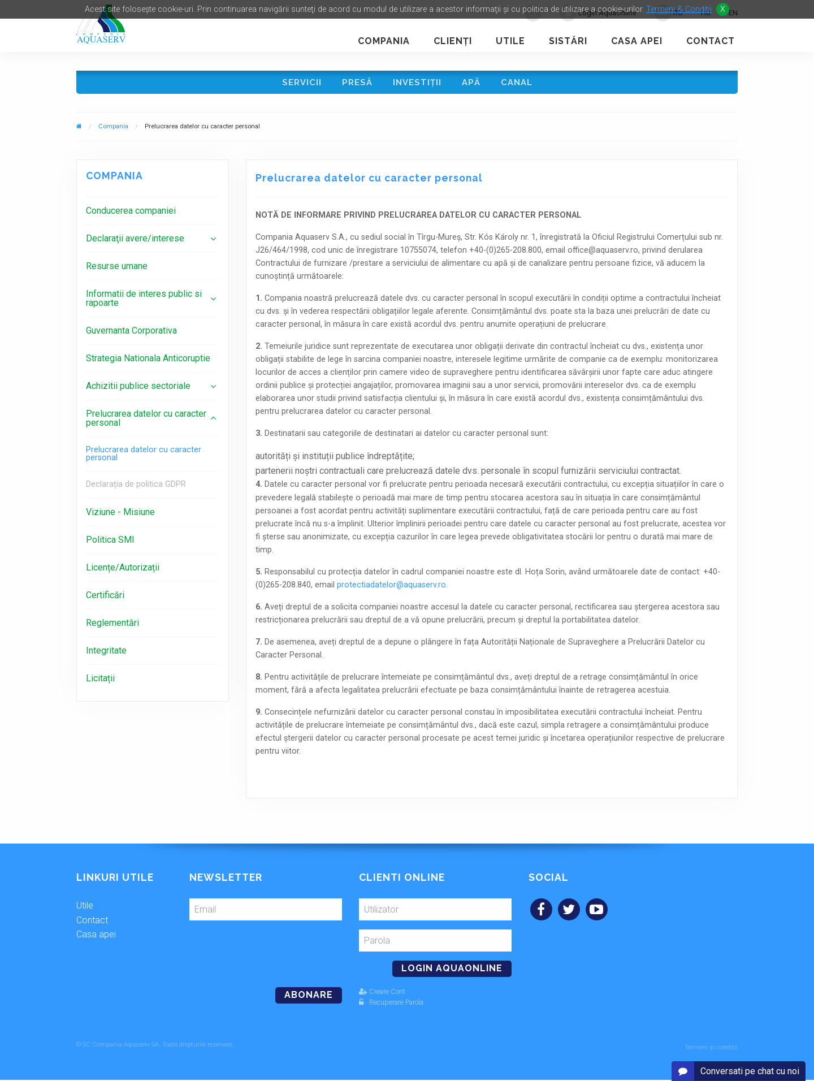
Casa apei (637, 41)
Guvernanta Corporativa (131, 334)
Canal (520, 84)
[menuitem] (152, 214)
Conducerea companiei (131, 214)
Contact (710, 41)
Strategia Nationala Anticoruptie (148, 362)
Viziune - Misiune (120, 516)
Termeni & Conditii (679, 9)
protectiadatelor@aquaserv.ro (391, 589)
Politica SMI (110, 543)
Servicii (298, 84)
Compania (384, 41)
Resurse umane (117, 270)
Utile (510, 41)
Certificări (105, 599)
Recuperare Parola (391, 1006)
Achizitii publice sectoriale (138, 389)
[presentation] (266, 953)
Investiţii (417, 84)
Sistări (568, 41)
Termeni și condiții (711, 1048)
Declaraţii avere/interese (135, 242)
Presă (355, 84)
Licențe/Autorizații (122, 571)
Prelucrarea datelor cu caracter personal (146, 422)
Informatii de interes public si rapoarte (144, 302)
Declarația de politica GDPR (136, 488)
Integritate (106, 654)
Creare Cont (382, 995)
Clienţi (453, 41)
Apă (473, 84)
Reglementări (112, 626)
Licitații (100, 682)
